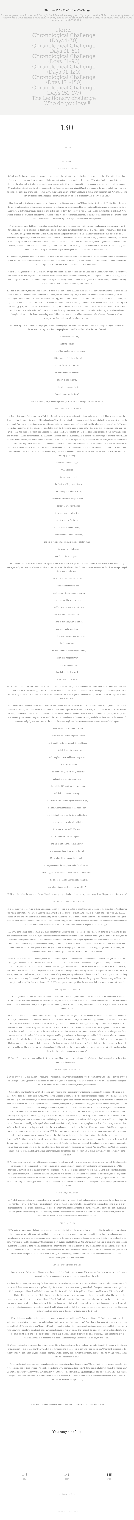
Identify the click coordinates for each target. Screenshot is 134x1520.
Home (64, 30)
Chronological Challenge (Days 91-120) (63, 69)
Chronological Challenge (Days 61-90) (63, 58)
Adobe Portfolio (71, 1511)
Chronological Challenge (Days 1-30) (63, 37)
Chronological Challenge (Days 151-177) (63, 90)
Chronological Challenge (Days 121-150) (63, 79)
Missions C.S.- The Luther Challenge (67, 10)
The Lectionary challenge (64, 98)
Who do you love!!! (67, 103)
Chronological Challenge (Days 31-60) (63, 48)
